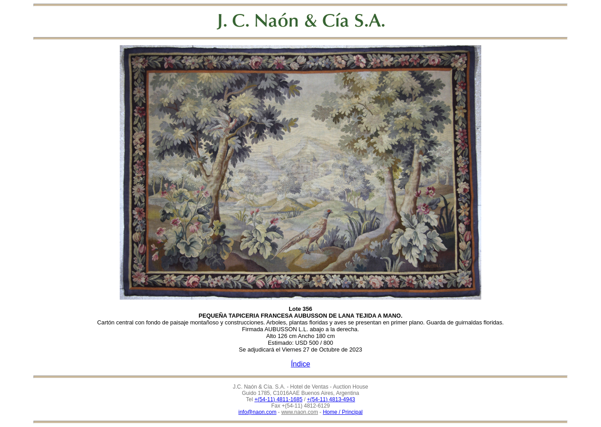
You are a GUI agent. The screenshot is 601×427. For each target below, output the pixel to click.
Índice (300, 364)
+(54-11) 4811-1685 (278, 399)
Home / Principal (342, 412)
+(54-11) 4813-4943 (331, 399)
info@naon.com (258, 412)
